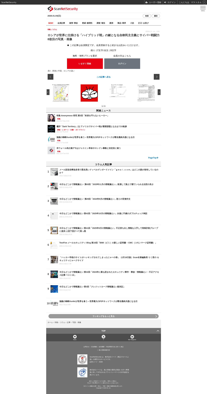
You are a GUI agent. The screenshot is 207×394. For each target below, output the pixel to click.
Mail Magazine (132, 339)
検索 (147, 16)
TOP (103, 331)
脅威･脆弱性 (87, 23)
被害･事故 (73, 23)
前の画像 (50, 77)
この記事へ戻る (104, 77)
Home (74, 339)
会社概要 (101, 346)
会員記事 (61, 23)
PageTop (152, 158)
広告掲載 (94, 346)
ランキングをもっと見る (104, 316)
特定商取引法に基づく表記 (115, 346)
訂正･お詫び (143, 23)
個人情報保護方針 (104, 350)
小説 (132, 23)
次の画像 (157, 77)
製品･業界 (121, 23)
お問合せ (86, 346)
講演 (111, 23)
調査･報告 (101, 23)
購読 (156, 16)
